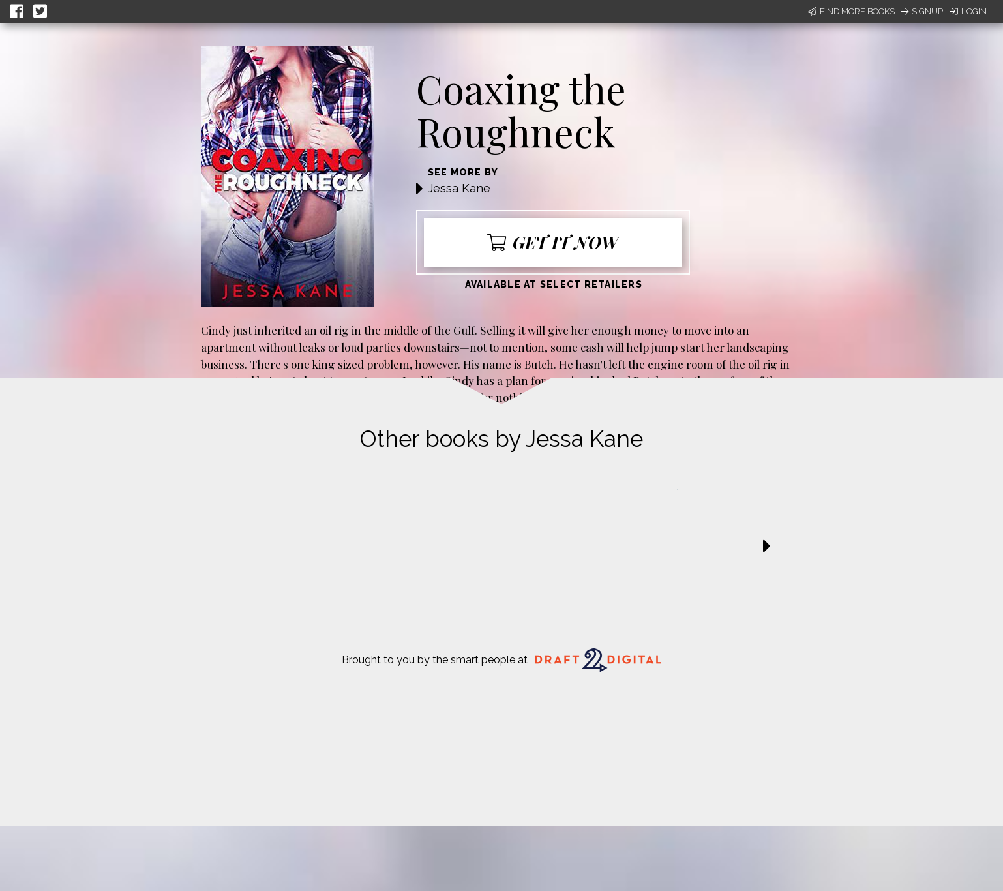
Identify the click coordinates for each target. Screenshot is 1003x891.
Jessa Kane (459, 188)
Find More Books (851, 11)
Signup (922, 11)
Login (968, 11)
